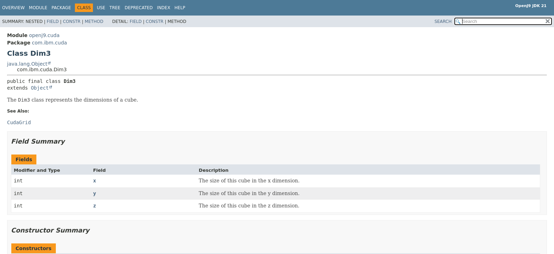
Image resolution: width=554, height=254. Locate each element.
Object (40, 88)
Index (163, 7)
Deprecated (139, 7)
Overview (13, 7)
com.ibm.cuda (49, 43)
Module (38, 7)
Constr (72, 21)
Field (53, 21)
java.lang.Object (27, 64)
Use (101, 7)
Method (94, 21)
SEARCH (443, 21)
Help (180, 7)
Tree (115, 7)
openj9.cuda (44, 35)
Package (61, 7)
